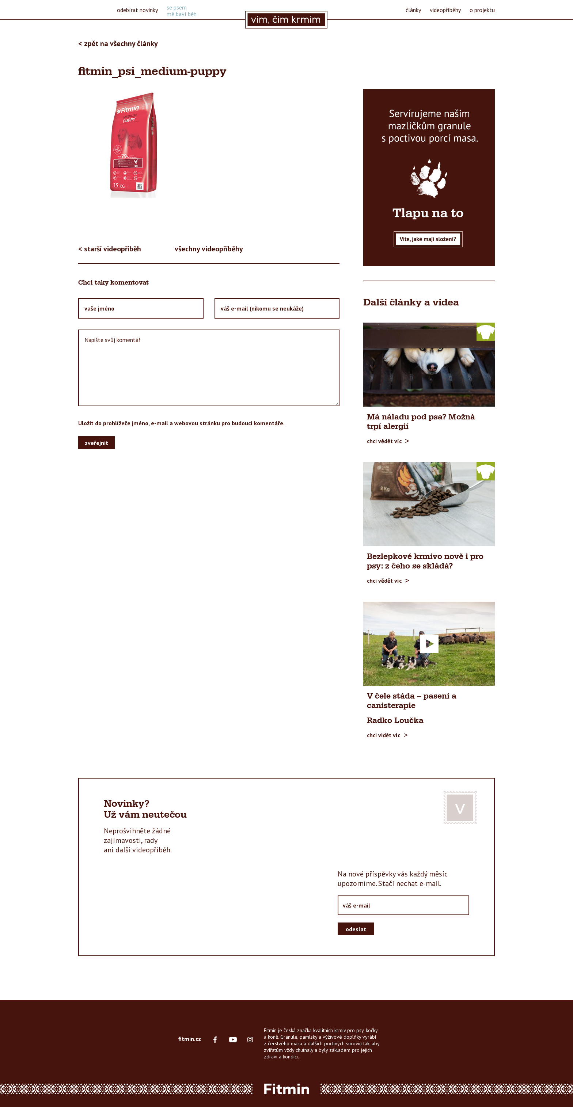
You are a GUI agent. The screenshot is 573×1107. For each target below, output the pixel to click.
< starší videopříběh (109, 249)
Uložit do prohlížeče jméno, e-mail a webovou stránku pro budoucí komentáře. (181, 423)
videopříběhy (445, 10)
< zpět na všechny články (118, 43)
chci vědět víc (384, 441)
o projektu (482, 10)
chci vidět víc (383, 734)
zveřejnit (96, 442)
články (413, 10)
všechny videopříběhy (209, 249)
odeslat (356, 929)
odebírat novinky (137, 10)
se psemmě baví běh (182, 10)
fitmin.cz (189, 1038)
